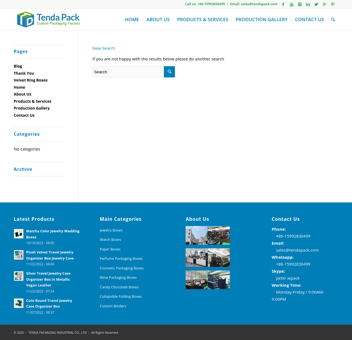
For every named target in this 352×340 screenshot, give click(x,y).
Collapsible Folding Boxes (121, 296)
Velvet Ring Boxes (31, 80)
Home (19, 87)
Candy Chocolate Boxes (119, 287)
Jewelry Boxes (111, 230)
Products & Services (32, 101)
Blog (18, 66)
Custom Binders (113, 305)
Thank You (24, 73)
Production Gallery (32, 108)
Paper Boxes (110, 249)
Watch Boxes (110, 239)
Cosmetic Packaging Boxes (122, 268)
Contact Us (24, 115)
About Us (22, 94)
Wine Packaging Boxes (118, 277)
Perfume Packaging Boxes (121, 258)
